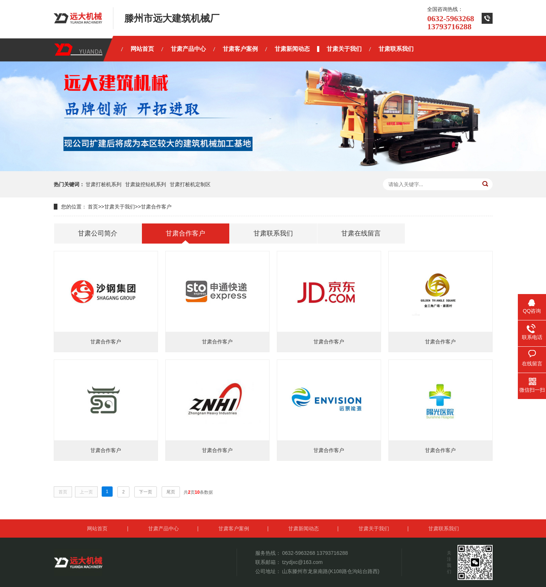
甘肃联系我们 (443, 528)
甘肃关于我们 (119, 207)
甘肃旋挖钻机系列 (145, 184)
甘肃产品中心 (163, 528)
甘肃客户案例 (233, 528)
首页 (93, 207)
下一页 (145, 491)
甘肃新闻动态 (303, 528)
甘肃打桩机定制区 (190, 184)
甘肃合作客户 (156, 207)
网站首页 (97, 528)
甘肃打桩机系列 (103, 184)
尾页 (170, 491)
